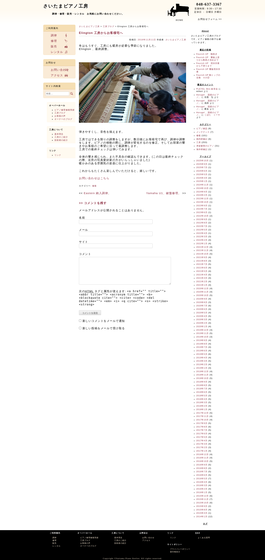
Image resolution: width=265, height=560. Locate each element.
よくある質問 (204, 538)
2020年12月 (202, 288)
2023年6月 (201, 212)
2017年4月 (201, 440)
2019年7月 (201, 347)
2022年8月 (201, 223)
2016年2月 (201, 489)
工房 (198, 142)
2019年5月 (201, 354)
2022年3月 (201, 236)
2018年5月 (201, 395)
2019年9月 (201, 340)
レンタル (57, 51)
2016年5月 (201, 478)
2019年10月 (202, 337)
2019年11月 (202, 333)
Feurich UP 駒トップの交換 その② (208, 76)
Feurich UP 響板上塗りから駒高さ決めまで (208, 58)
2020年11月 (202, 292)
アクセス (57, 75)
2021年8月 (201, 261)
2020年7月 (201, 306)
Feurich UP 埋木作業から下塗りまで (208, 64)
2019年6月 (201, 350)
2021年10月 (202, 254)
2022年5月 (201, 230)
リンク (57, 155)
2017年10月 (202, 420)
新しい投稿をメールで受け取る (103, 328)
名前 (82, 217)
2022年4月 (201, 233)
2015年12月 (202, 496)
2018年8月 (201, 385)
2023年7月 (201, 209)
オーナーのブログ (63, 119)
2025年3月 (201, 178)
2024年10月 (202, 188)
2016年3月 (201, 485)
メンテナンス (203, 132)
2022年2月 (201, 240)
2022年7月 (201, 226)
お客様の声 (60, 116)
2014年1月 (201, 516)
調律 (54, 35)
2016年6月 (201, 475)
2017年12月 (202, 413)
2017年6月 (201, 433)
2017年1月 (201, 451)
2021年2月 (201, 281)
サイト (83, 241)
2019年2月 (201, 364)
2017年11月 (202, 416)
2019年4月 (201, 357)
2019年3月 (201, 361)
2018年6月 (201, 392)
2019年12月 (202, 330)
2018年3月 (201, 402)
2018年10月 (202, 378)
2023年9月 (201, 205)
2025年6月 (201, 171)
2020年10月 (202, 295)
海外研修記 (202, 149)
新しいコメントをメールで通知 (103, 320)
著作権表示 (175, 552)
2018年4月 (201, 399)
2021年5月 (201, 271)
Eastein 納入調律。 (97, 193)
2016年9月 (201, 465)
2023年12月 (202, 198)
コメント (85, 253)
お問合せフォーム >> (210, 19)
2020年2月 (201, 323)
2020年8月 (201, 302)
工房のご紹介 (61, 137)
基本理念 (58, 134)
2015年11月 (202, 499)
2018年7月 (201, 388)
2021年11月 (202, 250)
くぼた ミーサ (212, 115)
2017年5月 (201, 437)
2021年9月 (201, 257)
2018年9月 (201, 382)
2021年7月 (201, 264)
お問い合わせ (60, 69)
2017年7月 (201, 430)
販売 (54, 46)
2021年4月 (201, 275)
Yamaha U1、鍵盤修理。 (163, 193)
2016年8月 (201, 468)
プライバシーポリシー (180, 549)
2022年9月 (201, 219)
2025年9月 (201, 164)
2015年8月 (201, 510)
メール (83, 229)
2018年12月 (202, 371)
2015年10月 (202, 503)
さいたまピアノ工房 (89, 26)
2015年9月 (201, 506)
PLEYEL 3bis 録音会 (207, 89)
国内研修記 (202, 139)
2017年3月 (201, 444)
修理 (54, 40)
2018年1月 (201, 409)
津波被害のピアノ (205, 146)
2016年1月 (201, 492)
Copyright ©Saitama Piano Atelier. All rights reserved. (132, 558)
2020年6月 (201, 309)
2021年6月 (201, 268)
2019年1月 (201, 368)
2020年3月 (201, 319)
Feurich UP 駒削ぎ (206, 54)
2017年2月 (201, 447)
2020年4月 (201, 316)
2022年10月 (202, 216)
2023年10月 (202, 202)
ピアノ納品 (202, 128)
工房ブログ (108, 26)
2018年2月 (201, 406)
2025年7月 (201, 167)
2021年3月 (201, 278)
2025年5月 (201, 174)
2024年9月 (201, 192)
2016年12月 (202, 454)
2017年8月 (201, 427)
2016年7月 (201, 471)
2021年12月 (202, 247)
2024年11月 (202, 185)
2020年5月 (201, 313)
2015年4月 (201, 513)
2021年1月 (201, 285)
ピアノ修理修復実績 (64, 110)
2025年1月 (201, 181)
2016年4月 (201, 482)
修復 (94, 186)
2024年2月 (201, 195)
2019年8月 (201, 344)
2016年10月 (202, 461)
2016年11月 (202, 458)
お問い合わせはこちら (94, 178)
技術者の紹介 (61, 140)
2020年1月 (201, 326)
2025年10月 (202, 160)
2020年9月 (201, 299)
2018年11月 (202, 375)
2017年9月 (201, 423)
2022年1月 (201, 243)
